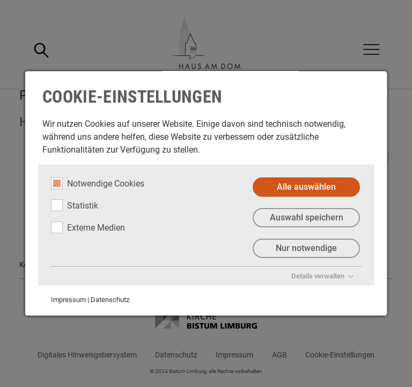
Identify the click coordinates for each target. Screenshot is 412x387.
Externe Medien (88, 227)
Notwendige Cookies (97, 183)
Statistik (74, 205)
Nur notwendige (306, 248)
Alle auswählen (306, 187)
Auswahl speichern (306, 217)
